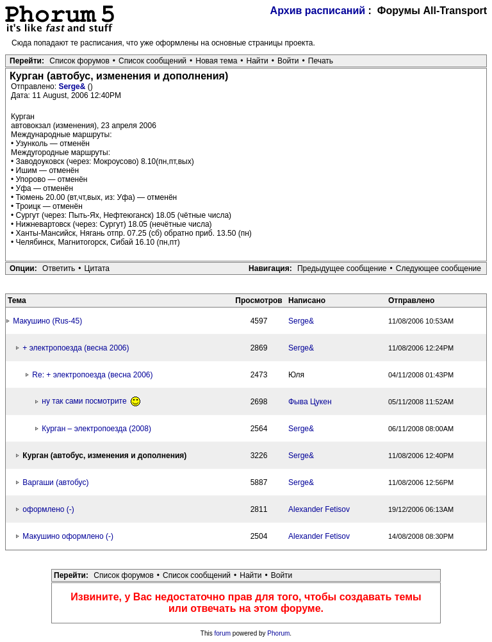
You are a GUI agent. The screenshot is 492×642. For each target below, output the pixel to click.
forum (223, 633)
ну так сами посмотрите (91, 401)
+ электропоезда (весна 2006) (75, 347)
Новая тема (216, 60)
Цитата (97, 268)
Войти (288, 60)
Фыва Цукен (310, 401)
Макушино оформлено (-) (67, 536)
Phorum (278, 633)
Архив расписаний (318, 10)
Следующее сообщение (438, 268)
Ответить (58, 268)
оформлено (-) (48, 509)
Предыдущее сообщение (342, 268)
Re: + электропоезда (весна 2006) (92, 374)
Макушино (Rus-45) (47, 321)
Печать (320, 60)
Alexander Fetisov (319, 509)
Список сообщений (152, 60)
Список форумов (79, 60)
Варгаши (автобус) (55, 482)
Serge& (72, 86)
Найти (257, 60)
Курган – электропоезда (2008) (96, 428)
